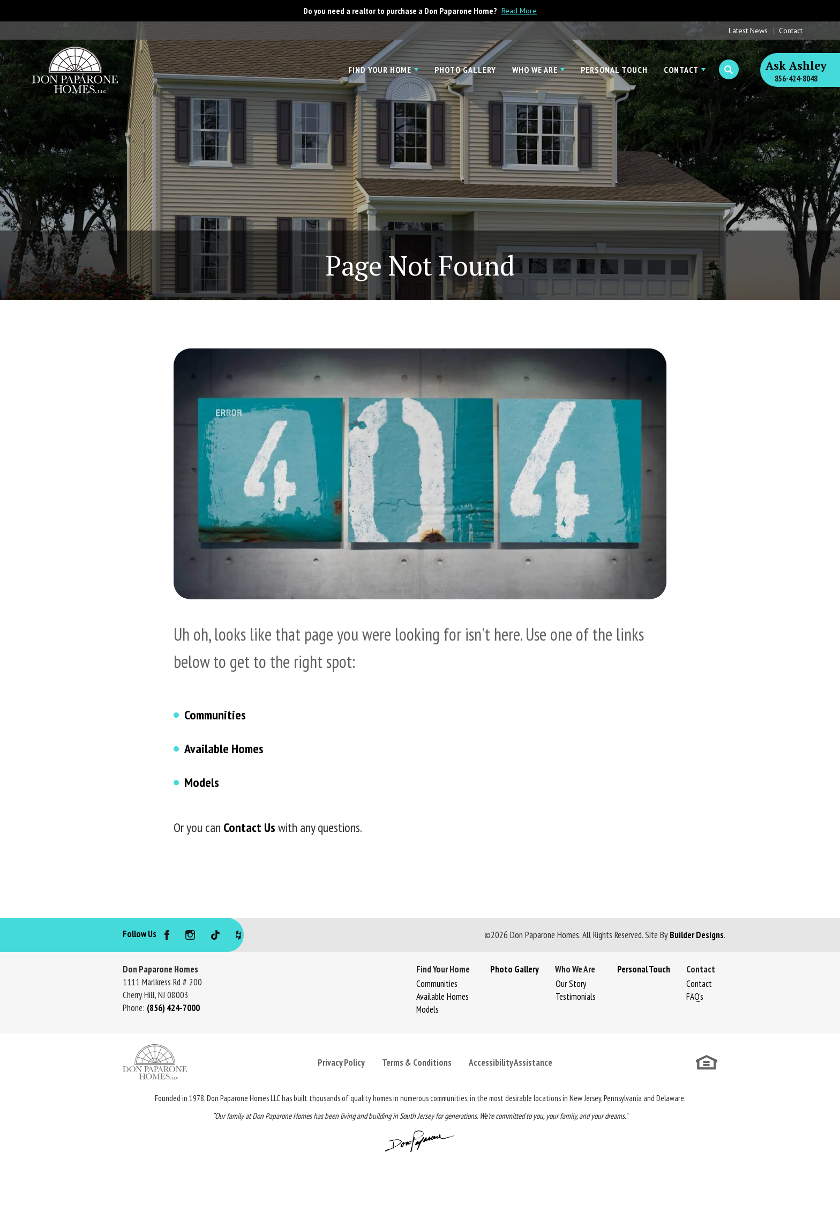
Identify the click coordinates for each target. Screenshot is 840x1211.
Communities (215, 715)
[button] (729, 70)
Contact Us (249, 827)
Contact (790, 30)
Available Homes (224, 748)
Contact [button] (681, 69)
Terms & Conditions (417, 1062)
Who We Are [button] (535, 69)
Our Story (571, 984)
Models (201, 782)
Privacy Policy (341, 1062)
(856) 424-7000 (173, 1008)
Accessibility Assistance (510, 1062)
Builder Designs (697, 935)
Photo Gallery (465, 69)
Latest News (748, 30)
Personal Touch (614, 69)
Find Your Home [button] (379, 69)
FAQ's (694, 996)
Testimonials (576, 996)
